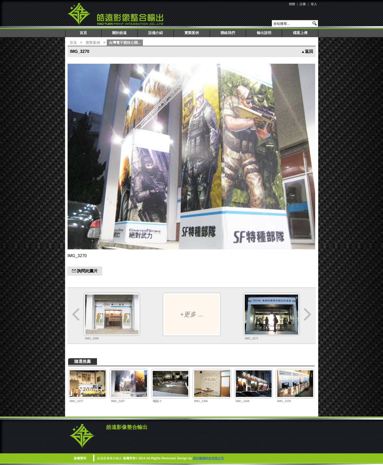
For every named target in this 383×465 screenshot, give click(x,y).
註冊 (303, 4)
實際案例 (191, 33)
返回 (307, 51)
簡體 (292, 4)
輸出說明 (264, 33)
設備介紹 (155, 33)
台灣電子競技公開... (125, 42)
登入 (314, 4)
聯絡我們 (228, 33)
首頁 (83, 33)
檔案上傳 (300, 33)
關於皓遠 (119, 33)
